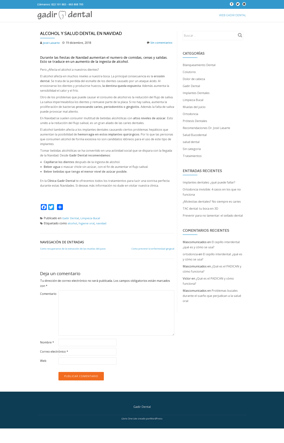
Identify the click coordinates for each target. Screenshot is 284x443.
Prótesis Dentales (195, 121)
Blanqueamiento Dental (199, 65)
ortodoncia (190, 254)
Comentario (48, 294)
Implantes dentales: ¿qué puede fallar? (209, 182)
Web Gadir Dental (232, 15)
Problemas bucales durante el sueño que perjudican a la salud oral (212, 296)
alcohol (73, 223)
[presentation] (68, 375)
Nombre (47, 342)
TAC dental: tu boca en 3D (200, 209)
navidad (102, 223)
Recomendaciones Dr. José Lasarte (206, 128)
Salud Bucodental (195, 135)
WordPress (156, 433)
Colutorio (189, 72)
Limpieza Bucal (91, 218)
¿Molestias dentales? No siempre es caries (212, 202)
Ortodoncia (190, 114)
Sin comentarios (159, 42)
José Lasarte (51, 43)
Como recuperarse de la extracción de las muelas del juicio (73, 248)
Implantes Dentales (196, 93)
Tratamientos (192, 156)
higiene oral (87, 223)
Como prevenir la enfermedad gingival (152, 248)
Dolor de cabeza (194, 79)
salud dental (191, 142)
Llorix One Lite (130, 433)
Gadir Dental (70, 218)
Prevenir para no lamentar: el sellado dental (213, 215)
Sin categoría (192, 149)
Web (43, 361)
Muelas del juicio (194, 107)
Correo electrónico (54, 352)
